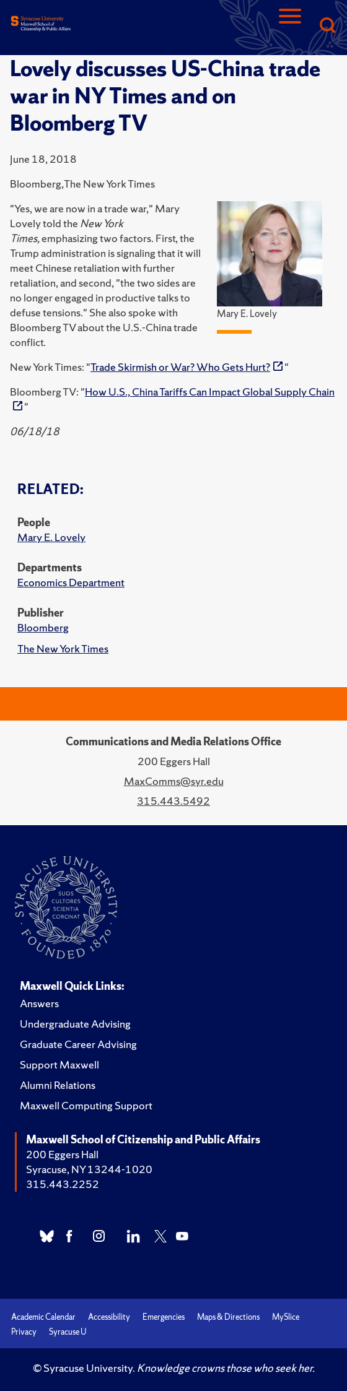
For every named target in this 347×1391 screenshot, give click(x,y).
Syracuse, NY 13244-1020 (89, 1169)
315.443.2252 (62, 1184)
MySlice (285, 1317)
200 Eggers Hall (62, 1154)
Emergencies (164, 1317)
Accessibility (109, 1317)
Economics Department (71, 582)
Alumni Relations (57, 1085)
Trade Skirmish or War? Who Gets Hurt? (180, 367)
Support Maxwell (59, 1064)
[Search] (327, 26)
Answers (39, 1003)
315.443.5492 (173, 801)
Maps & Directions (228, 1317)
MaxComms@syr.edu (174, 781)
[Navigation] (290, 26)
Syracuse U (67, 1332)
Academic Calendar (43, 1317)
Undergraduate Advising (75, 1023)
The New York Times (62, 648)
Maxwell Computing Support (86, 1105)
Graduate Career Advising (78, 1044)
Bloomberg (43, 627)
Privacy (24, 1332)
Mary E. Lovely (51, 537)
